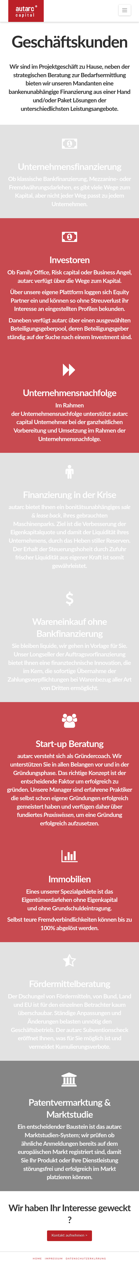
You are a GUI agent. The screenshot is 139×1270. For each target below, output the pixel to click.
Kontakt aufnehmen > (69, 1235)
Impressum (54, 1258)
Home (37, 1258)
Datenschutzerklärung (86, 1258)
